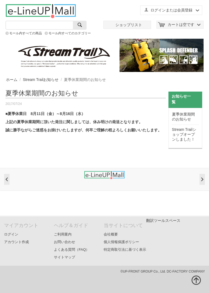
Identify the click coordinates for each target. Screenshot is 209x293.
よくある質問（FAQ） (72, 249)
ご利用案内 (63, 234)
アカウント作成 (16, 242)
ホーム (11, 79)
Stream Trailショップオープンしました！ (184, 134)
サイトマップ (64, 257)
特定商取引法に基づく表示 (125, 249)
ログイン (11, 234)
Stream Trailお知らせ (41, 79)
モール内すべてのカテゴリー (69, 33)
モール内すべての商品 (25, 33)
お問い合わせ (64, 242)
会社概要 (111, 234)
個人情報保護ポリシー (121, 242)
